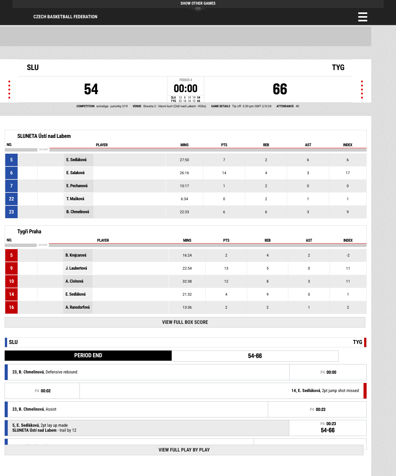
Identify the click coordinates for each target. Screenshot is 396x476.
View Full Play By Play (183, 450)
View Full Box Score (185, 322)
